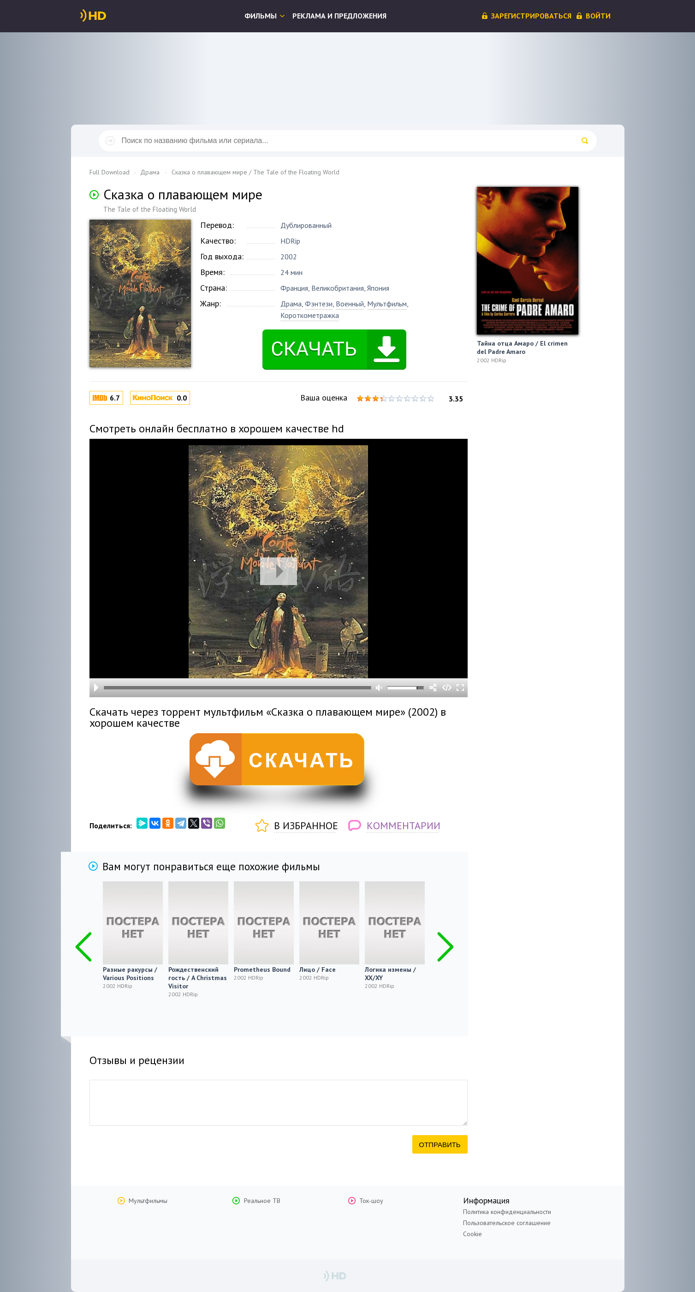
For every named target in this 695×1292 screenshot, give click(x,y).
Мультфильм (387, 303)
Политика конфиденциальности (507, 1212)
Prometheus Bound (262, 969)
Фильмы (260, 15)
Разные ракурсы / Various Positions (130, 973)
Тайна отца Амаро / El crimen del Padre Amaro (522, 347)
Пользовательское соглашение (507, 1223)
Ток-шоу (371, 1200)
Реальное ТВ (262, 1200)
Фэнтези (319, 303)
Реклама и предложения (339, 15)
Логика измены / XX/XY (390, 973)
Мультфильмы (148, 1200)
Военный (350, 303)
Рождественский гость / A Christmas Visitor (197, 977)
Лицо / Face (317, 969)
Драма (291, 303)
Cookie (472, 1234)
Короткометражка (309, 315)
